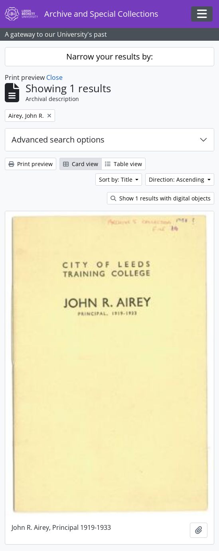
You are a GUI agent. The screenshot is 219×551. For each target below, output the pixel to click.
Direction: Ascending (177, 179)
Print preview (30, 164)
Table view (123, 164)
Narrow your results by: (109, 56)
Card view (80, 164)
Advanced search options (58, 139)
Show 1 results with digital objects (160, 198)
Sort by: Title (116, 179)
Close (54, 77)
